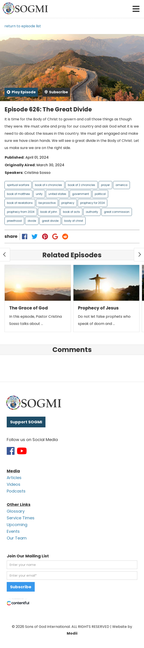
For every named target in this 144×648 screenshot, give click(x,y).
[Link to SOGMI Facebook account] (11, 450)
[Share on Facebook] (25, 236)
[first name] (72, 565)
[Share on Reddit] (65, 236)
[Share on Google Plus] (55, 236)
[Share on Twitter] (35, 236)
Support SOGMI (26, 422)
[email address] (72, 575)
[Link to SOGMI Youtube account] (22, 450)
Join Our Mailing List (28, 556)
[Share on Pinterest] (45, 236)
